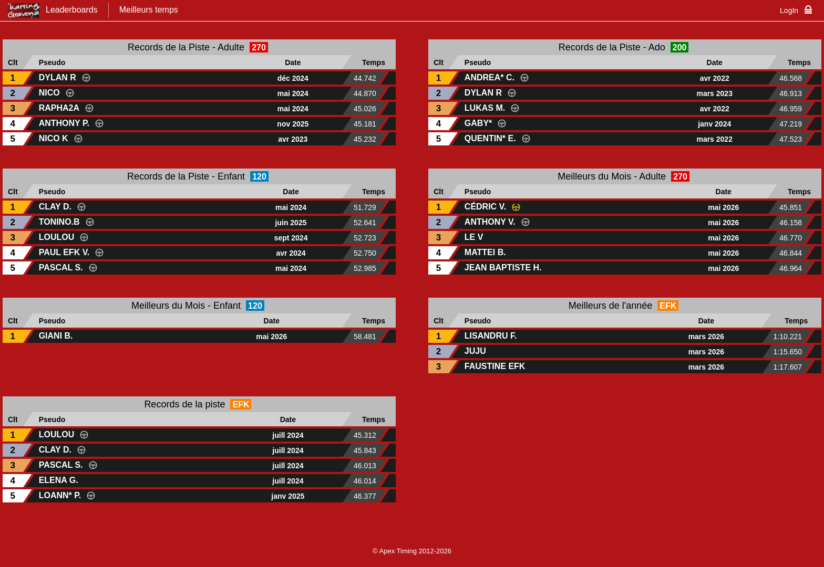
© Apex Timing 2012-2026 (412, 551)
